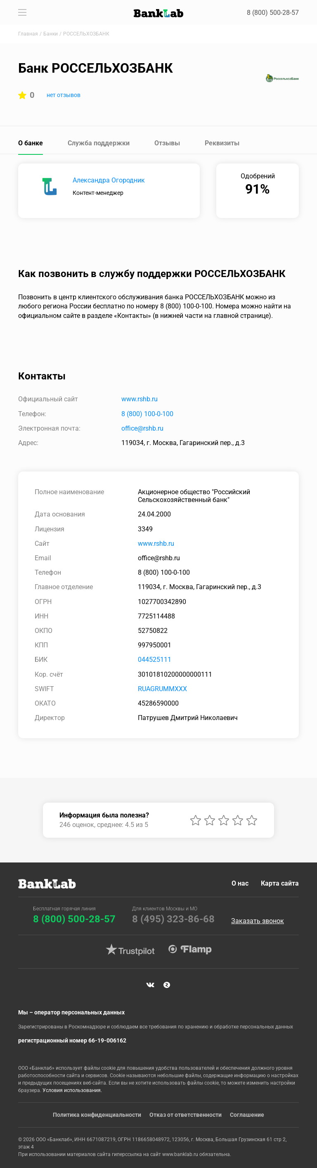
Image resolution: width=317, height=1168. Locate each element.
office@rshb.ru (142, 428)
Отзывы (167, 143)
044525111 (154, 659)
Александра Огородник (109, 180)
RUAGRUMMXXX (162, 689)
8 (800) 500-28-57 (273, 13)
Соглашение (247, 1114)
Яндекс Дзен (167, 985)
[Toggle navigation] (22, 12)
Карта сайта (280, 883)
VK (150, 985)
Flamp (190, 950)
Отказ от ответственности (185, 1114)
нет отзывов (63, 95)
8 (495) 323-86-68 (173, 919)
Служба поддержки (99, 143)
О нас (240, 883)
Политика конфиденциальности (97, 1114)
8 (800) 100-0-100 (147, 414)
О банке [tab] (30, 143)
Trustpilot (130, 949)
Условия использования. (72, 1090)
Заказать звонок (257, 921)
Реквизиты (222, 143)
